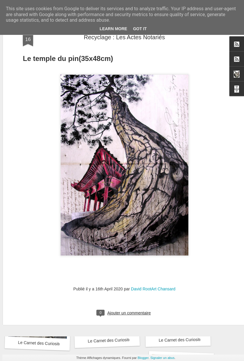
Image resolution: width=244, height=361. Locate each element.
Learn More (113, 28)
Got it (140, 28)
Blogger (143, 358)
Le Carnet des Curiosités (42, 263)
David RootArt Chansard (153, 231)
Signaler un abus (162, 358)
